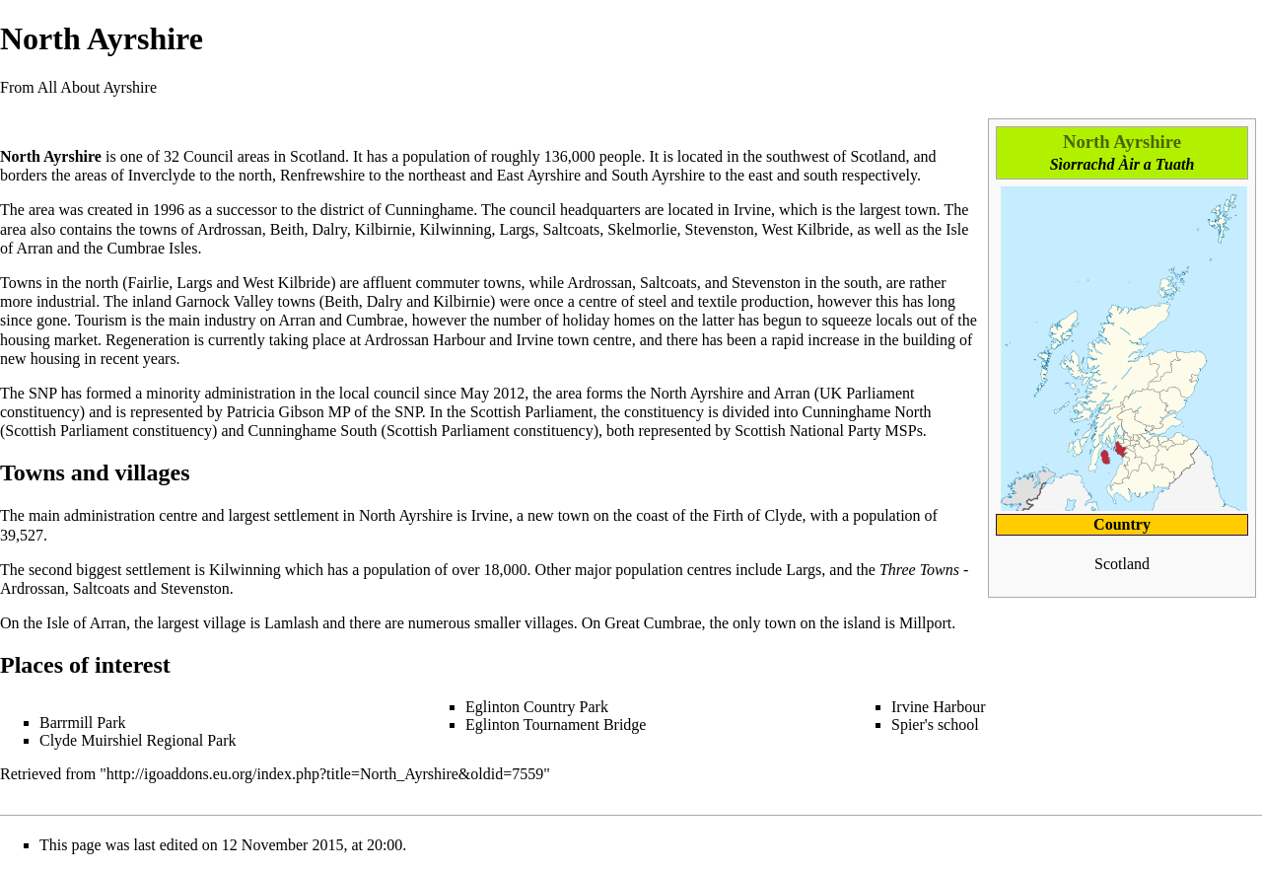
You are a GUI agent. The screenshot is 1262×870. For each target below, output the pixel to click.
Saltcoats (571, 229)
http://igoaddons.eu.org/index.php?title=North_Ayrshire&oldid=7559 (324, 773)
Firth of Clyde (758, 515)
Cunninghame (430, 209)
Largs (516, 229)
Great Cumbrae (652, 623)
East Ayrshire (539, 175)
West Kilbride (806, 229)
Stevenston (719, 229)
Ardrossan (229, 229)
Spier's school (935, 724)
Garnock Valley (224, 301)
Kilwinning (456, 229)
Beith (287, 229)
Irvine (752, 209)
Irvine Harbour (938, 706)
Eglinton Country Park (536, 706)
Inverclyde (161, 175)
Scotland (317, 156)
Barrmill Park (82, 722)
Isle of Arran (86, 623)
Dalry (329, 229)
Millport (925, 623)
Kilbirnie (383, 229)
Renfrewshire (322, 175)
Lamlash (291, 623)
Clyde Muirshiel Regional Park (138, 740)
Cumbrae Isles (151, 248)
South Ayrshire (658, 175)
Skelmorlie (641, 229)
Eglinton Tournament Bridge (555, 724)
